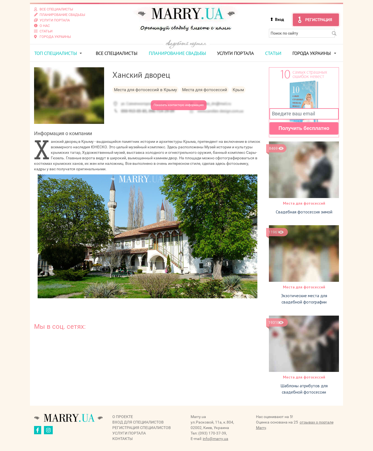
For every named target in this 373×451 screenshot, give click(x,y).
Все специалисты (116, 53)
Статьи (273, 53)
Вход (279, 19)
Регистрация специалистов (141, 427)
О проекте (122, 416)
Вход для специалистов (138, 422)
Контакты (122, 438)
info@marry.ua (215, 438)
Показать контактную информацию (179, 105)
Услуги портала (235, 53)
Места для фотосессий (304, 203)
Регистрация (318, 20)
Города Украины (311, 53)
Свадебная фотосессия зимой (304, 212)
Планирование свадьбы (177, 53)
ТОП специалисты (55, 53)
